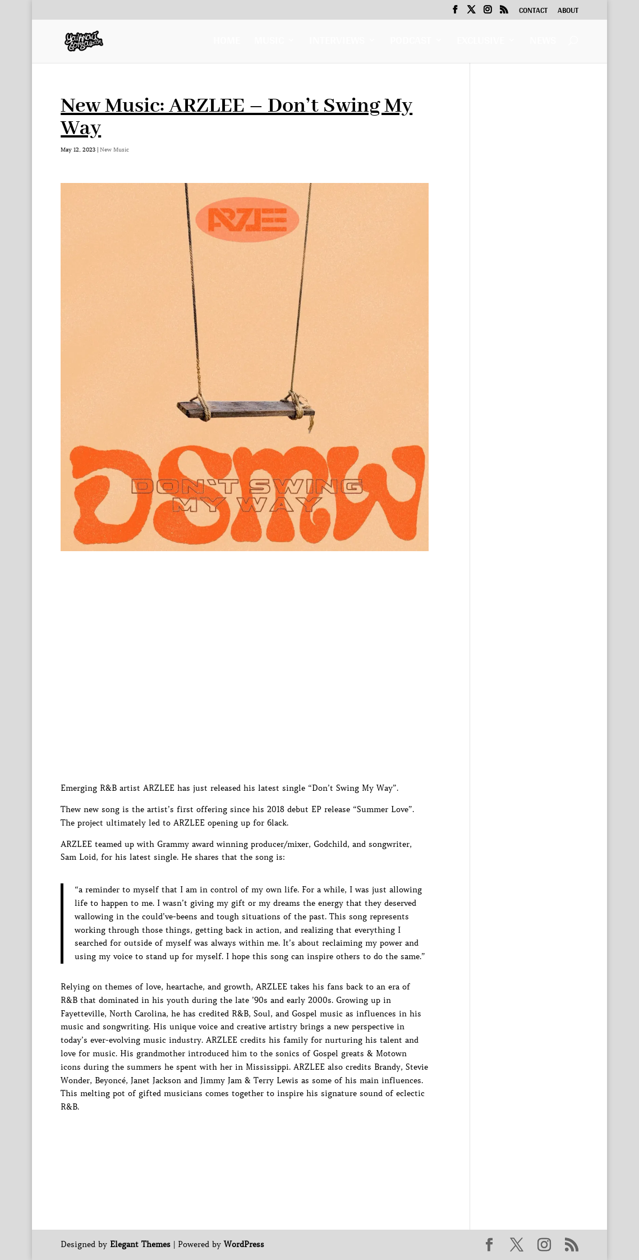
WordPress (244, 1244)
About (568, 11)
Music (269, 43)
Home (226, 43)
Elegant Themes (140, 1244)
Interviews (337, 43)
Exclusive (480, 43)
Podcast (410, 43)
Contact (533, 11)
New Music (114, 149)
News (543, 43)
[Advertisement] (265, 1139)
